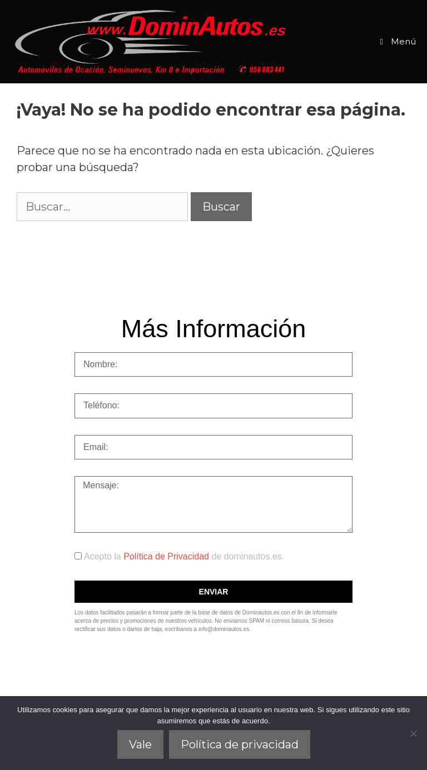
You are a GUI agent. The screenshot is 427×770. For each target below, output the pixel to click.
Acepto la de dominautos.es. (184, 556)
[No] (413, 733)
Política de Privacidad (167, 556)
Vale (140, 744)
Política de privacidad (240, 744)
